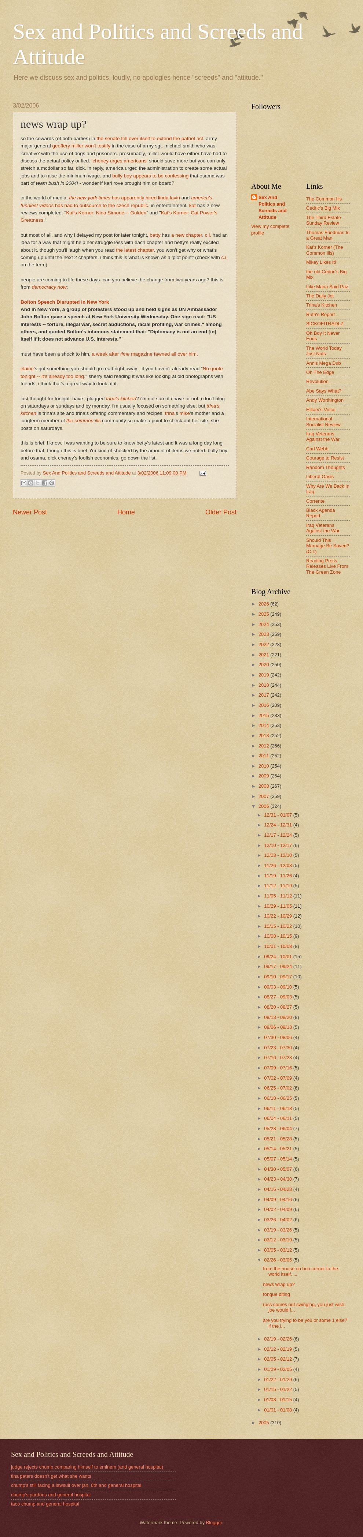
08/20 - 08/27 (278, 1007)
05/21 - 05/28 (278, 1138)
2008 (264, 786)
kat (192, 205)
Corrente (315, 501)
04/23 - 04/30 (278, 1179)
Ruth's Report (320, 314)
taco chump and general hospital (45, 1504)
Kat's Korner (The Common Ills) (324, 249)
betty (155, 235)
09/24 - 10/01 (278, 956)
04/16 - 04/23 (278, 1189)
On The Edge (320, 372)
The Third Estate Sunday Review (323, 220)
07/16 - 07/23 (278, 1057)
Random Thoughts (325, 467)
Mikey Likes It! (321, 262)
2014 (264, 725)
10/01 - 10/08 (278, 946)
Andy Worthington (325, 400)
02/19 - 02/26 (278, 1339)
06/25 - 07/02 (278, 1088)
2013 (264, 735)
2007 (264, 796)
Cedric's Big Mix (323, 208)
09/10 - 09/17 (278, 976)
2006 (264, 806)
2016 (264, 705)
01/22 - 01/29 (278, 1379)
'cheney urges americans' (120, 161)
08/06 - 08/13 (278, 1027)
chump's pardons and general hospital (51, 1494)
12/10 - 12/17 (278, 845)
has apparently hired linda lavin (124, 197)
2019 (264, 675)
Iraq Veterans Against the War (323, 436)
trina (170, 413)
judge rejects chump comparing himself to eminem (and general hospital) (87, 1467)
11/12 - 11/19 (278, 885)
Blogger (214, 1522)
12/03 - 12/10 (278, 855)
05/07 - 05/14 (278, 1159)
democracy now (49, 287)
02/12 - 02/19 (278, 1349)
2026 (264, 604)
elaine (27, 368)
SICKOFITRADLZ (325, 323)
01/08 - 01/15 (278, 1399)
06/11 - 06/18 (278, 1108)
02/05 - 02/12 (278, 1359)
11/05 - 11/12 (278, 896)
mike (184, 413)
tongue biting (276, 1294)
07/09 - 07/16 (278, 1068)
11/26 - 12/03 (278, 865)
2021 (264, 654)
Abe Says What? (323, 391)
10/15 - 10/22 (278, 926)
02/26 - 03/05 (278, 1260)
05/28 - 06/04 (278, 1128)
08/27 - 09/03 (278, 997)
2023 (264, 634)
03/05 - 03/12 (278, 1250)
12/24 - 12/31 (278, 825)
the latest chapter (135, 250)
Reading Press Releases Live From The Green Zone (327, 566)
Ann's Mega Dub (323, 363)
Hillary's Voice (321, 409)
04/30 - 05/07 (278, 1169)
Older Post (220, 512)
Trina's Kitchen (321, 305)
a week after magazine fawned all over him (144, 354)
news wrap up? (279, 1284)
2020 (264, 664)
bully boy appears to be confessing (150, 176)
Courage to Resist (325, 458)
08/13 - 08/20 (278, 1017)
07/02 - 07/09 (278, 1078)
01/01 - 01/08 (278, 1410)
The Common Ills (324, 199)
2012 (264, 746)
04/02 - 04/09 (278, 1209)
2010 (264, 766)
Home (126, 512)
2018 (264, 685)
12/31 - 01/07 (278, 815)
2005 (264, 1422)
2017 (264, 695)
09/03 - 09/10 (278, 987)
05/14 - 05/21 (278, 1148)
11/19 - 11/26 (278, 875)
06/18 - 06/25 (278, 1098)
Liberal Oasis (320, 476)
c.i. (208, 235)
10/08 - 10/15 (278, 936)
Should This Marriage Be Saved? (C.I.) (327, 545)
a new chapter (186, 235)
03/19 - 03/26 (278, 1230)
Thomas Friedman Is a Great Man (327, 235)
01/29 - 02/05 (278, 1369)
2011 (264, 755)
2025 (264, 614)
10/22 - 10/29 (278, 916)
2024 (264, 624)
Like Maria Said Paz (327, 286)
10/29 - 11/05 (278, 906)
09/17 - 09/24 (278, 966)
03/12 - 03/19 (278, 1239)
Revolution (317, 381)
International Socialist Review (323, 421)
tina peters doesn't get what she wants (51, 1476)
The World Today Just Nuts (324, 350)
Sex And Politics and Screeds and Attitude (272, 207)
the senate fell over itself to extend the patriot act (149, 138)
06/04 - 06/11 (278, 1118)
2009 (264, 776)
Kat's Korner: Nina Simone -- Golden (106, 212)
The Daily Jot (320, 296)
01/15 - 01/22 (278, 1389)
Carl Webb (317, 448)
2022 (264, 644)
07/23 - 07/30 (278, 1047)
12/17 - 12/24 (278, 835)
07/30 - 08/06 (278, 1037)
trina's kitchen (121, 398)
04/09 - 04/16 (278, 1199)
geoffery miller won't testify (81, 146)
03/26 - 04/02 (278, 1219)
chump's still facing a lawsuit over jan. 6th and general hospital (76, 1485)
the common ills (83, 420)
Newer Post (30, 512)
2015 (264, 715)
